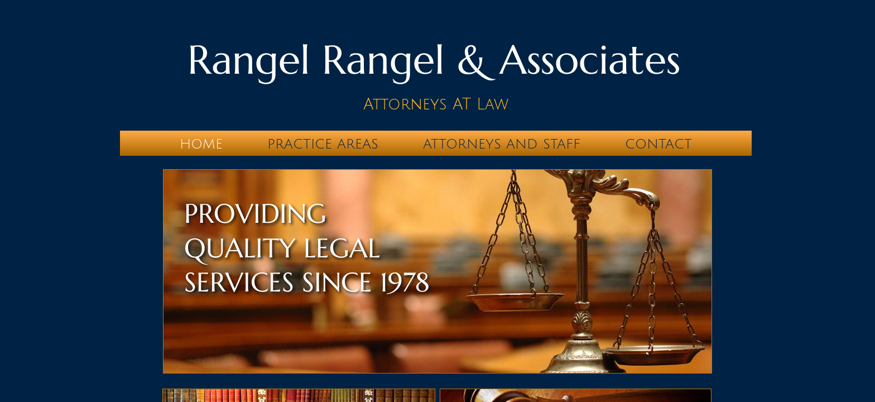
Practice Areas (322, 144)
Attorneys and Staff (501, 144)
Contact (658, 144)
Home (201, 144)
